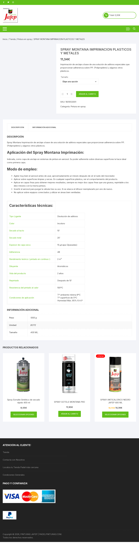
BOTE (33, 325)
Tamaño (64, 77)
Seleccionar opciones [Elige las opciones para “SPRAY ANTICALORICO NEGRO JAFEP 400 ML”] (115, 414)
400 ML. (34, 332)
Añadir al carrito (87, 94)
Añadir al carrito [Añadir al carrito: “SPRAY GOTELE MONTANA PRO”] (69, 414)
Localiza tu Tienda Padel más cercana (20, 467)
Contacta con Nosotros (14, 459)
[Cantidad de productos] (67, 94)
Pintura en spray (24, 39)
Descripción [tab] (17, 127)
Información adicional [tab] (44, 127)
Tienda (12, 39)
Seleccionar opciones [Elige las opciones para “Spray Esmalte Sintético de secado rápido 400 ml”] (23, 414)
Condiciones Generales (14, 475)
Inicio (5, 39)
